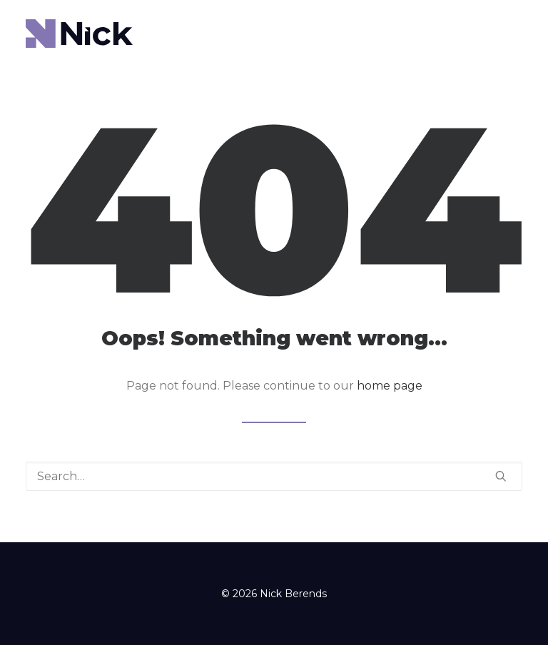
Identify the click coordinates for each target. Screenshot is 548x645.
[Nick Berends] (79, 33)
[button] (501, 476)
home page (389, 385)
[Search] (274, 476)
